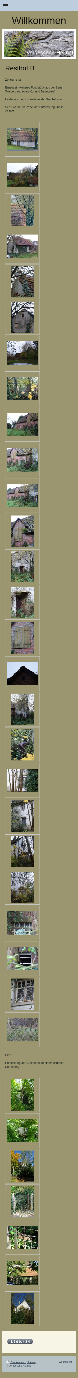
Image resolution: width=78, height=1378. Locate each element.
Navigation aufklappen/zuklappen (39, 5)
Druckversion (16, 1362)
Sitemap (31, 1362)
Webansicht (65, 1362)
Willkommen (39, 20)
